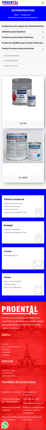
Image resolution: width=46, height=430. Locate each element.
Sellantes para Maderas (14, 31)
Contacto (5, 355)
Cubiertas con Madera (11, 392)
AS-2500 (23, 177)
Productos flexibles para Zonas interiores (22, 43)
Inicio (16, 15)
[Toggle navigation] (43, 3)
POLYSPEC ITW (7, 373)
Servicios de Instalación (11, 347)
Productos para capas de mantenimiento (22, 26)
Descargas (6, 352)
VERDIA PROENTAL (9, 376)
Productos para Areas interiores (17, 37)
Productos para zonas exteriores (18, 48)
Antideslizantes (11, 60)
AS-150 (23, 123)
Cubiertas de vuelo (31, 399)
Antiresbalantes (11, 55)
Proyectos (6, 349)
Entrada (5, 344)
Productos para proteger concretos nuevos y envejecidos (33, 410)
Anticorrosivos (11, 65)
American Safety (8, 370)
